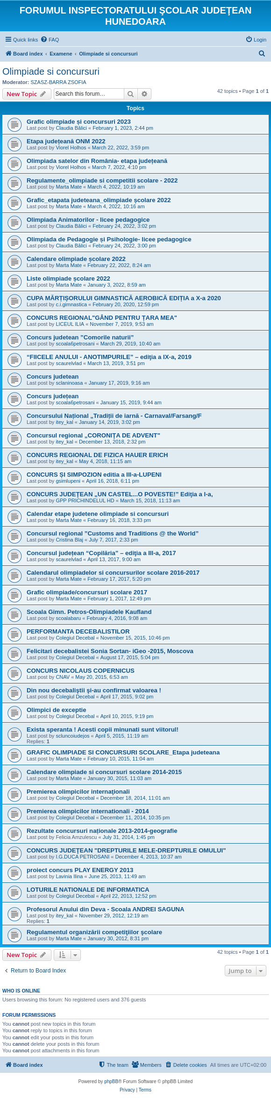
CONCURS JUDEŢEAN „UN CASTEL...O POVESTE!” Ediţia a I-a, (120, 494)
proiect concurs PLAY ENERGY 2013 (80, 870)
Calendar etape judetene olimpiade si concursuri (98, 513)
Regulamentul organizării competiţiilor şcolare (94, 932)
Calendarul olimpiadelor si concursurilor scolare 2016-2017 (113, 572)
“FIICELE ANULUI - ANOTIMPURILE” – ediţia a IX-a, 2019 (109, 356)
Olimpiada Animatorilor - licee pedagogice (88, 219)
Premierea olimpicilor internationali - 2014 (88, 811)
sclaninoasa (69, 383)
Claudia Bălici (71, 128)
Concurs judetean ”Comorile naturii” (80, 337)
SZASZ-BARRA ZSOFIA (58, 82)
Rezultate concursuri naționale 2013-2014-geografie (102, 830)
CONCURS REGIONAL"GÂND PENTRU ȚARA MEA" (102, 317)
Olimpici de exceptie (56, 709)
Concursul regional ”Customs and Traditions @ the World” (113, 533)
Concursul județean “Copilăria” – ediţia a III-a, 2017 (101, 553)
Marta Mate (69, 187)
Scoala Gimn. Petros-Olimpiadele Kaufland (89, 611)
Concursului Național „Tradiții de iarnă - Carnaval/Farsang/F (114, 415)
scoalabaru (68, 618)
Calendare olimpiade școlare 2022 (76, 258)
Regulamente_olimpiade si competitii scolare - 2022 (102, 180)
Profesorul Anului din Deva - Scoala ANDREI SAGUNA (106, 909)
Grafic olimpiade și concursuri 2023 (79, 121)
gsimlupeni (68, 481)
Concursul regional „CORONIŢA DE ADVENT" (93, 435)
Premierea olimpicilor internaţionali (78, 791)
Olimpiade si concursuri (51, 71)
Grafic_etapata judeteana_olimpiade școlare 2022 (99, 200)
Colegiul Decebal (75, 638)
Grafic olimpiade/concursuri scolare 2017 (87, 592)
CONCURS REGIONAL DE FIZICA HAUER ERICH (97, 454)
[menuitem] (49, 39)
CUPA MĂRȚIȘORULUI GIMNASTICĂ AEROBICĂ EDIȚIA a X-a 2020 (124, 298)
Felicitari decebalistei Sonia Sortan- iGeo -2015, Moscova (110, 651)
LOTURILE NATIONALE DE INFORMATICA (88, 889)
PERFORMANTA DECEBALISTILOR (78, 631)
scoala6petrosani (75, 343)
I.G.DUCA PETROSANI (82, 856)
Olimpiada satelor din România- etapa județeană (97, 160)
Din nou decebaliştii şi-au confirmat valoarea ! (94, 690)
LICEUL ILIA (70, 324)
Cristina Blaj (69, 539)
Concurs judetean (52, 376)
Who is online (21, 990)
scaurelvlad (69, 363)
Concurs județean (52, 396)
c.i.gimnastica (71, 304)
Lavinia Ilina (69, 876)
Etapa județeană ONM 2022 (66, 141)
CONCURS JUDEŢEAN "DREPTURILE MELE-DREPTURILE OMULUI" (126, 850)
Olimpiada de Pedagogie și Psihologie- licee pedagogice (109, 239)
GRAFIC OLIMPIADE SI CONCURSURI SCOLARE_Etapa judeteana (123, 752)
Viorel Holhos (71, 147)
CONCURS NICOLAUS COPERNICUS (81, 670)
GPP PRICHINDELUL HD (85, 500)
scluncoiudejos (72, 736)
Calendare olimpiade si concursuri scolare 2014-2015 (104, 771)
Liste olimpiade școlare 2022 (68, 278)
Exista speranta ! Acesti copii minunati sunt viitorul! (102, 729)
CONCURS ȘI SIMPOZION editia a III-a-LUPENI (94, 474)
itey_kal (64, 422)
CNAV (63, 677)
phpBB (111, 1081)
